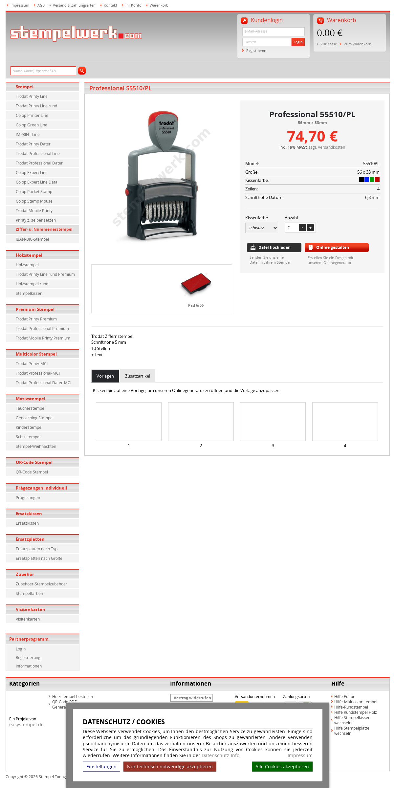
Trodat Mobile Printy (34, 210)
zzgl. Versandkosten (327, 147)
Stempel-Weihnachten (36, 446)
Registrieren (256, 50)
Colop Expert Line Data (36, 182)
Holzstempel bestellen (72, 696)
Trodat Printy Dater (33, 143)
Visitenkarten (30, 609)
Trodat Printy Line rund (36, 105)
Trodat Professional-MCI (38, 373)
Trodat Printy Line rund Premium (45, 274)
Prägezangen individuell (41, 488)
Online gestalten (332, 247)
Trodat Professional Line (38, 153)
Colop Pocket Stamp (34, 191)
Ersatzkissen (29, 513)
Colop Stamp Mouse (34, 201)
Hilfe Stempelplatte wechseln (351, 730)
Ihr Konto (133, 5)
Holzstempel (29, 255)
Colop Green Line (31, 124)
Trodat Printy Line (32, 96)
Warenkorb (159, 5)
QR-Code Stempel (34, 462)
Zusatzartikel (137, 376)
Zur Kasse (329, 43)
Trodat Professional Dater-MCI (43, 382)
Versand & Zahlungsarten (74, 5)
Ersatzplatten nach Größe (39, 558)
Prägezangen (28, 497)
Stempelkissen (29, 293)
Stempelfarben (29, 593)
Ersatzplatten (30, 539)
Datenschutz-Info (220, 755)
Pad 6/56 (196, 305)
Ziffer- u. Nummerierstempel (44, 229)
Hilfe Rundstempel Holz (355, 712)
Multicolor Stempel (36, 354)
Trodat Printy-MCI (32, 363)
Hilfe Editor (344, 696)
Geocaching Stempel (35, 417)
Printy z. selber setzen (36, 220)
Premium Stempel (35, 309)
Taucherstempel (30, 408)
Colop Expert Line (32, 172)
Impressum (300, 755)
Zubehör (25, 574)
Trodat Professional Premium (42, 328)
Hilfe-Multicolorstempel (355, 701)
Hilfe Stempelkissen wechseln (352, 720)
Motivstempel (30, 399)
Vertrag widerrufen (192, 698)
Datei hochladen (274, 247)
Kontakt (110, 5)
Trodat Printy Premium (36, 318)
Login (298, 42)
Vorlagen (105, 376)
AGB (41, 5)
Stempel (24, 87)
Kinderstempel (29, 427)
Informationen (29, 665)
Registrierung (28, 657)
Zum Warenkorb (357, 43)
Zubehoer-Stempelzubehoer (41, 583)
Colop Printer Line (32, 115)
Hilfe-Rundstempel (351, 707)
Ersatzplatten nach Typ (36, 548)
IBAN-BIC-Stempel (32, 239)
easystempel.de (26, 724)
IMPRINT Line (28, 134)
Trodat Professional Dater (39, 162)
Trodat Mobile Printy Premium (43, 337)
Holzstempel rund (32, 283)
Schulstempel (28, 436)
